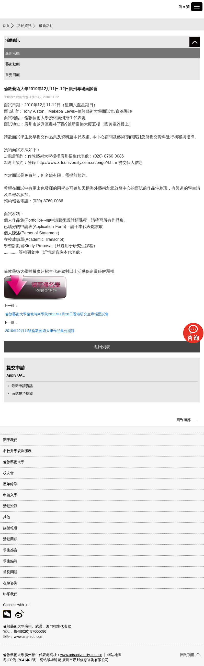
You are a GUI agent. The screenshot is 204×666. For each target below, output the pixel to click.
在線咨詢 (10, 583)
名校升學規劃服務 (17, 451)
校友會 (8, 473)
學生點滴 (10, 561)
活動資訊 (24, 26)
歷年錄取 (10, 484)
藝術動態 (12, 64)
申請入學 (10, 495)
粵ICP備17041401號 (19, 660)
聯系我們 (10, 594)
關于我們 (10, 440)
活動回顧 (10, 539)
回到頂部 (183, 420)
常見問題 (10, 572)
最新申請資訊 (22, 386)
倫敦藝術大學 (14, 462)
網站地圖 (114, 655)
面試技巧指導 (22, 393)
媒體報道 (10, 528)
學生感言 (10, 550)
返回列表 (102, 347)
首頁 (6, 26)
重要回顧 (12, 75)
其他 (6, 517)
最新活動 (12, 53)
